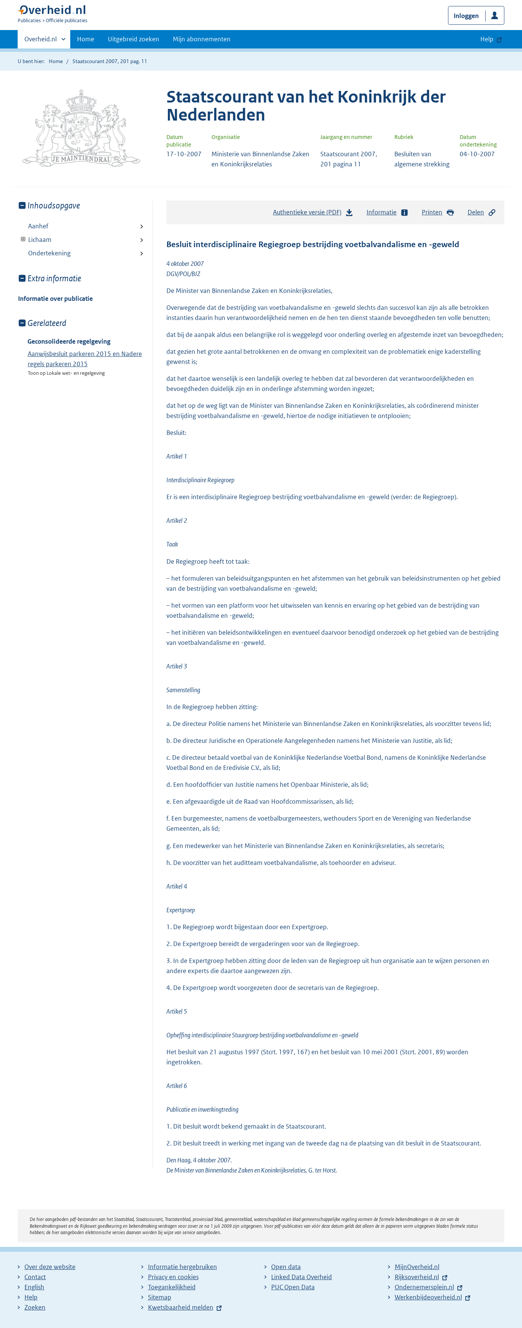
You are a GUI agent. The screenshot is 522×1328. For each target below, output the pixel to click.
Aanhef (38, 226)
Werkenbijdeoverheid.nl (428, 1297)
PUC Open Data (293, 1287)
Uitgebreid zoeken (133, 39)
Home (85, 39)
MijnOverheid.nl (417, 1267)
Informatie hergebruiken (182, 1267)
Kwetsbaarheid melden (180, 1307)
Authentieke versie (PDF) (313, 214)
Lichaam (34, 239)
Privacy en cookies (173, 1277)
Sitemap (159, 1297)
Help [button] (486, 39)
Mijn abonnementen (202, 39)
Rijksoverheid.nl (417, 1277)
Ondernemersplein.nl (424, 1287)
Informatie (388, 212)
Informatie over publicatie (55, 298)
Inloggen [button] (466, 16)
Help (31, 1297)
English (34, 1287)
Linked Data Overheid (301, 1277)
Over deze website (49, 1267)
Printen (438, 212)
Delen (482, 212)
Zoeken (34, 1307)
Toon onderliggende (23, 239)
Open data (286, 1267)
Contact (35, 1277)
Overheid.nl (40, 41)
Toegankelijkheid (172, 1287)
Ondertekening (49, 253)
